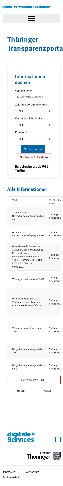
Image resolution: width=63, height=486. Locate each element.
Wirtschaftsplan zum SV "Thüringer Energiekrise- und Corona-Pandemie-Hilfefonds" (27, 302)
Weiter (47, 390)
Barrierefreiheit (10, 477)
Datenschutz (32, 472)
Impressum (8, 472)
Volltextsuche (23, 90)
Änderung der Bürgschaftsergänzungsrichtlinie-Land (28, 216)
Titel (14, 200)
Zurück (21, 390)
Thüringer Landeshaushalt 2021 (28, 279)
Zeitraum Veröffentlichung (31, 104)
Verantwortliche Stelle (28, 118)
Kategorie (21, 132)
